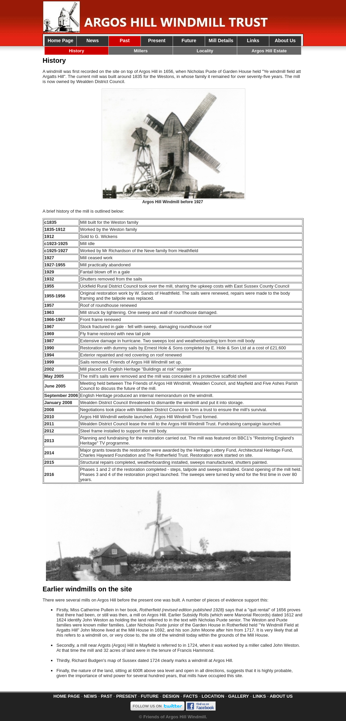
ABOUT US (281, 696)
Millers (141, 50)
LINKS (259, 696)
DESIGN (171, 696)
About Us (285, 40)
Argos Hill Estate (269, 50)
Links (253, 40)
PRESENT (126, 696)
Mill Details (220, 40)
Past (125, 40)
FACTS (190, 696)
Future (188, 40)
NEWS (90, 696)
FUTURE (150, 696)
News (92, 40)
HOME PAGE (66, 696)
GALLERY (238, 696)
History (76, 50)
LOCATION (213, 696)
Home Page (60, 40)
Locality (205, 50)
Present (156, 40)
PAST (107, 696)
